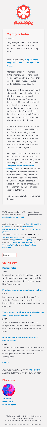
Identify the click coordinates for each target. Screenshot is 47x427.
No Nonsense (7, 229)
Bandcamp (14, 237)
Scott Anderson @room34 (13, 217)
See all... (6, 363)
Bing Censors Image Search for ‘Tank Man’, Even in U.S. (23, 63)
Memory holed (9, 268)
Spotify (29, 240)
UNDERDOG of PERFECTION (23, 12)
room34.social (9, 405)
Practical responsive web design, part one (22, 290)
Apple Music (17, 240)
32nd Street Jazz (17, 242)
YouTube (5, 237)
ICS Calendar (27, 227)
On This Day (19, 229)
